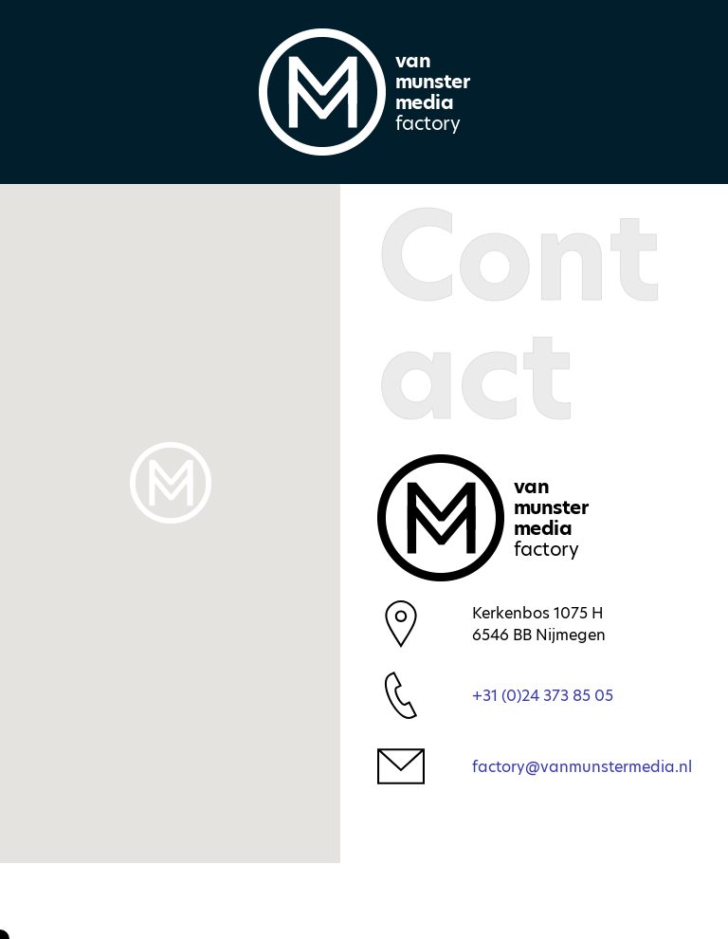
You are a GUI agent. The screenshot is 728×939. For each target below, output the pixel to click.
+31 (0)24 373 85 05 (542, 696)
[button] (170, 483)
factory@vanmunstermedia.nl (582, 767)
